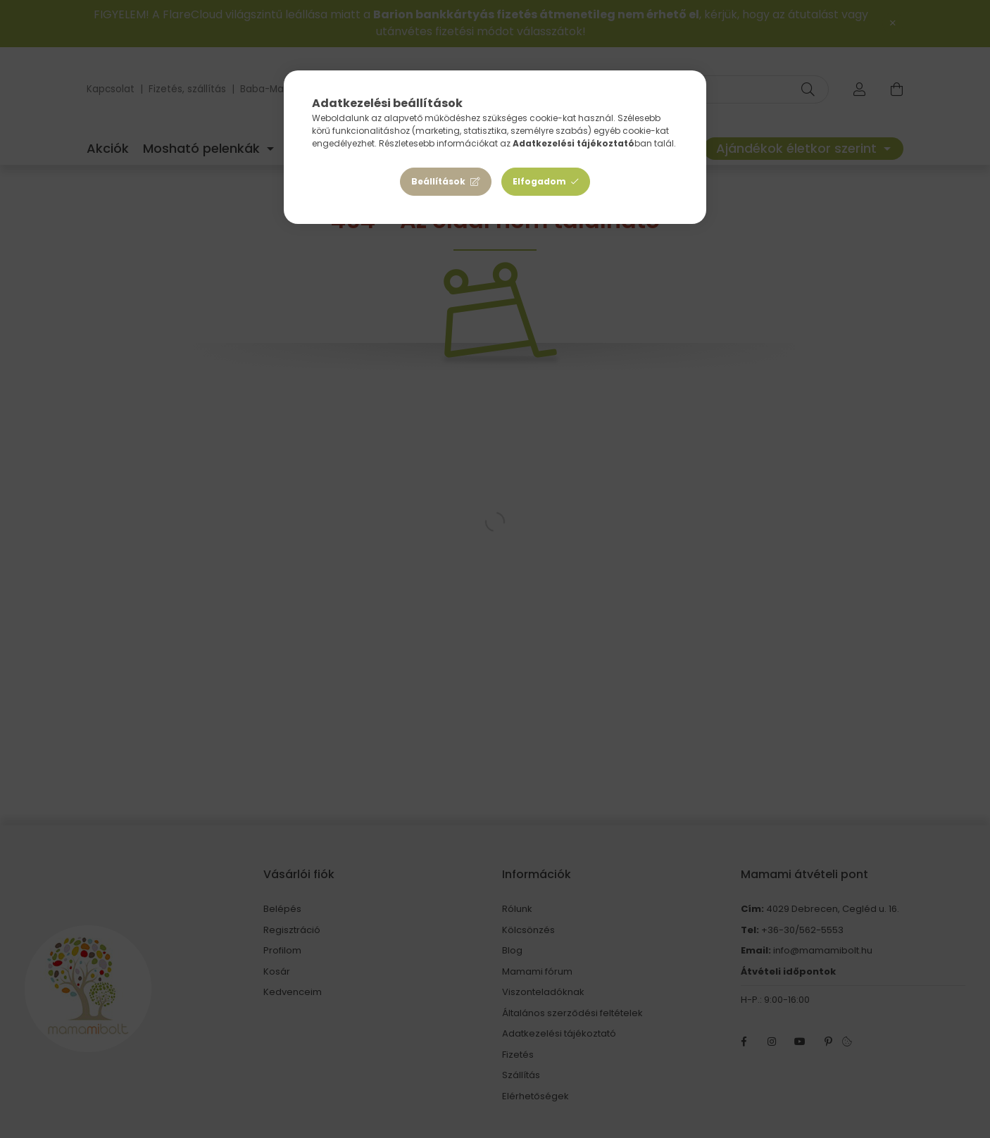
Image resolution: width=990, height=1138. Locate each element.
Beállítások (438, 181)
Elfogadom (539, 181)
